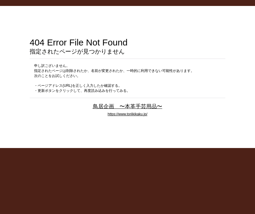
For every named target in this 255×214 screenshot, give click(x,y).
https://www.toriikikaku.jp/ (127, 114)
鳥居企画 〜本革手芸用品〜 (127, 106)
